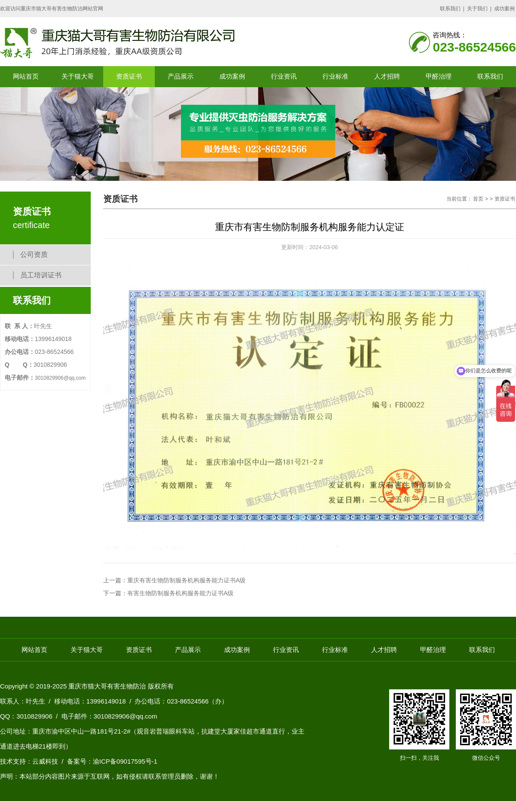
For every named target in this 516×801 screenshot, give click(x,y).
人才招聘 (387, 76)
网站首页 (26, 76)
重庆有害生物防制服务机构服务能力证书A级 (186, 580)
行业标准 (335, 76)
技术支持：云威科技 (29, 761)
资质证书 (129, 76)
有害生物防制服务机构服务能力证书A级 (180, 593)
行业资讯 (284, 76)
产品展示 (181, 76)
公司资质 (34, 254)
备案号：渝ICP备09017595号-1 (112, 761)
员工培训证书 (40, 275)
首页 (478, 199)
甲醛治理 (439, 76)
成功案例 (504, 9)
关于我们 (477, 9)
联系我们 (450, 9)
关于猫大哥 (77, 76)
